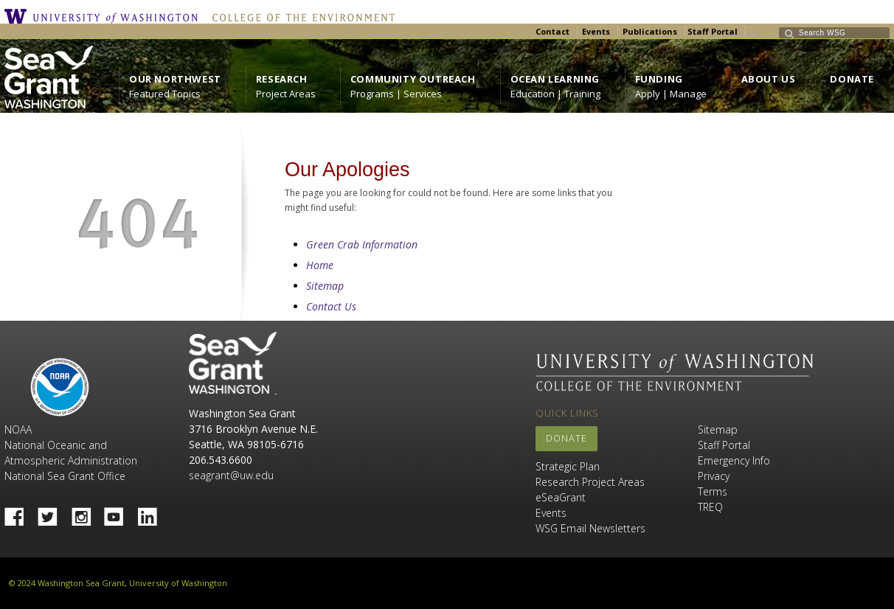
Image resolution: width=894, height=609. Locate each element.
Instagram (86, 512)
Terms (712, 491)
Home (319, 265)
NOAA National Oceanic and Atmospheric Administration (70, 444)
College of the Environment (300, 16)
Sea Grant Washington (233, 363)
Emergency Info (734, 460)
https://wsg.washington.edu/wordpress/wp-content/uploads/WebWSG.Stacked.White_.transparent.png (48, 77)
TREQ (710, 507)
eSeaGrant (561, 497)
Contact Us (331, 306)
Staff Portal (712, 31)
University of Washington (104, 16)
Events (596, 31)
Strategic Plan (568, 466)
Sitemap (325, 286)
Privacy (714, 476)
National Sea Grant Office (64, 476)
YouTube (119, 512)
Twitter (53, 512)
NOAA (59, 387)
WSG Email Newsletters (590, 528)
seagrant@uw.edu (231, 475)
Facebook (19, 512)
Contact (552, 31)
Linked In (152, 512)
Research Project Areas (590, 482)
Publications (650, 31)
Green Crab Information (361, 244)
